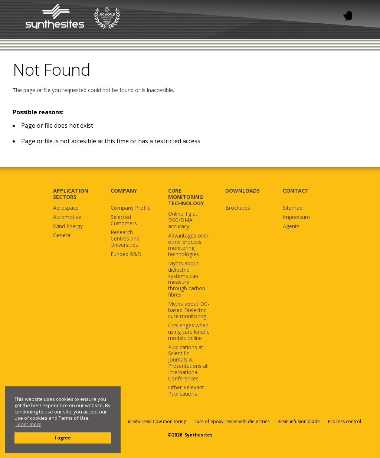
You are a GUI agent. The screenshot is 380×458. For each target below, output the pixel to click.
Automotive (67, 217)
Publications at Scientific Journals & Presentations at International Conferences (188, 363)
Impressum (296, 217)
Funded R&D (126, 254)
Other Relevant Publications (186, 391)
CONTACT (296, 190)
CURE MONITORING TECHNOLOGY (186, 197)
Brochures (237, 208)
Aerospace (66, 208)
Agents (291, 226)
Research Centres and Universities (125, 238)
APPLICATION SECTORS (70, 193)
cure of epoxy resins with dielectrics (232, 421)
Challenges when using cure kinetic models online (188, 332)
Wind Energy (68, 226)
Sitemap (292, 208)
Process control (344, 421)
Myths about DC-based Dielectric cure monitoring (188, 310)
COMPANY (124, 190)
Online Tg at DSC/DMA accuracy (182, 220)
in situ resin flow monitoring (157, 421)
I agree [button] (63, 438)
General (62, 235)
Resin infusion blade (299, 421)
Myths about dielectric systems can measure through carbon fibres (186, 279)
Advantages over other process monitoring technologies (188, 245)
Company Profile (131, 208)
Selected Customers (124, 220)
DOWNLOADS (242, 190)
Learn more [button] (29, 424)
